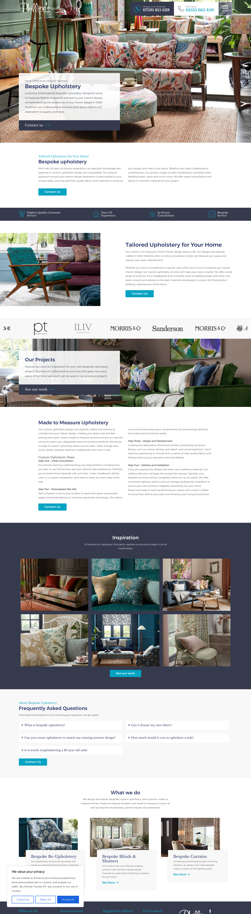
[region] (45, 886)
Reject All (45, 899)
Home (28, 81)
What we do (39, 81)
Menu (225, 8)
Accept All (68, 899)
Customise (22, 899)
